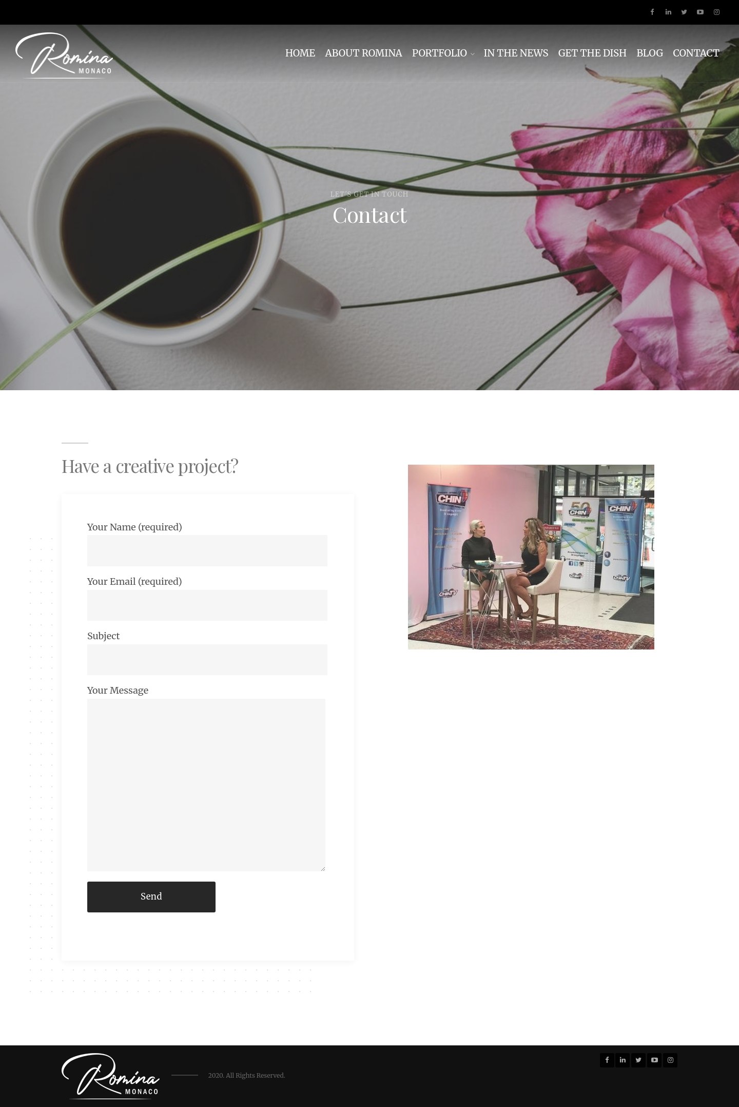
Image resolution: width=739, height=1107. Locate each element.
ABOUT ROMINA (363, 53)
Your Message (206, 777)
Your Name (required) (207, 543)
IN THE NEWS (515, 53)
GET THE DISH (592, 53)
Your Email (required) (207, 598)
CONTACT (696, 53)
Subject (207, 652)
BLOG (649, 53)
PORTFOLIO (439, 53)
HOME (300, 53)
